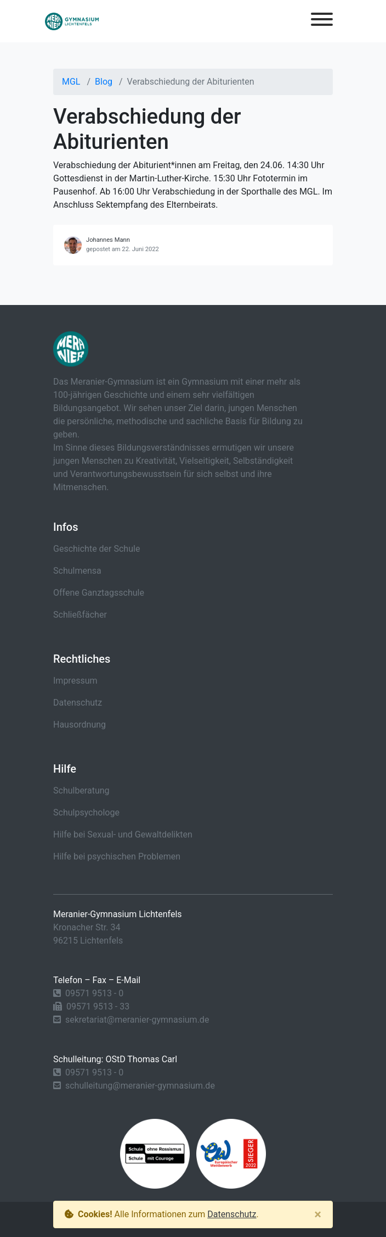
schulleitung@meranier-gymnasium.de (140, 1085)
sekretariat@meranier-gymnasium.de (137, 1019)
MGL (71, 81)
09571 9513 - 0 (94, 993)
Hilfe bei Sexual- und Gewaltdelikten (122, 834)
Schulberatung (81, 790)
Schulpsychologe (86, 812)
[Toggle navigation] (322, 21)
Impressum (75, 680)
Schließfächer (80, 614)
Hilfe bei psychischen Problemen (116, 856)
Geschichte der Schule (96, 548)
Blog (103, 81)
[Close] (317, 1214)
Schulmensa (77, 570)
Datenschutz (77, 702)
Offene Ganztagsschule (98, 592)
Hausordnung (79, 724)
